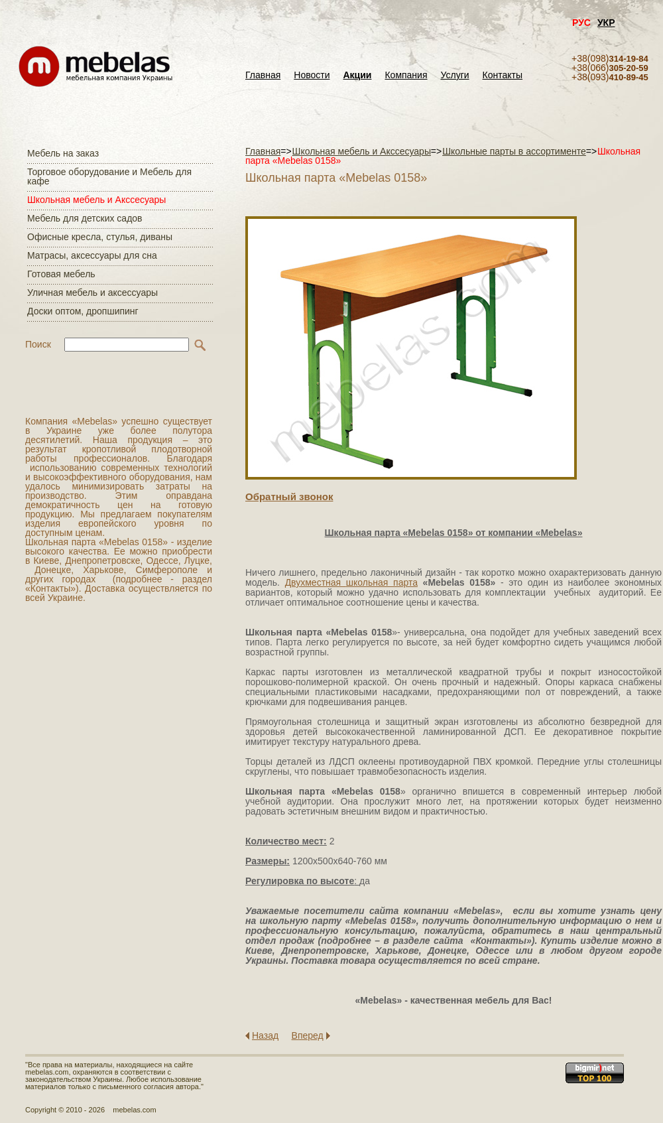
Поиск (38, 344)
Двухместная (315, 582)
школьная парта (382, 582)
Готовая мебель (61, 274)
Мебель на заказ (63, 153)
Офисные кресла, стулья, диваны (99, 236)
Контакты (502, 75)
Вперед (308, 1035)
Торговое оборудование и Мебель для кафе (109, 176)
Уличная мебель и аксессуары (92, 292)
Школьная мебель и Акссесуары (96, 199)
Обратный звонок (289, 496)
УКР (606, 22)
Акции (357, 75)
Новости (312, 75)
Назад (265, 1035)
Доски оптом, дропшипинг (83, 311)
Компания (406, 75)
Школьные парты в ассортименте (514, 151)
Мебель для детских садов (85, 218)
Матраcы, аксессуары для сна (92, 255)
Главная (262, 75)
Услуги (455, 75)
